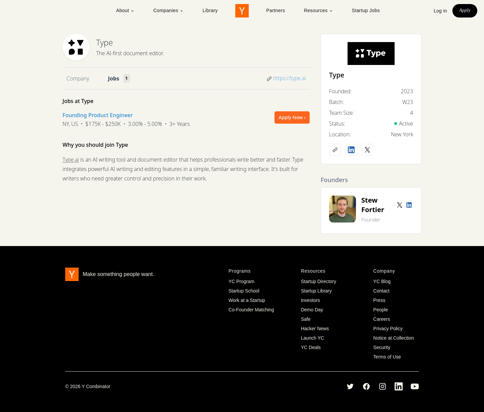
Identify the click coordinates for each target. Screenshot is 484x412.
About (125, 10)
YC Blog (382, 281)
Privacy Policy (388, 328)
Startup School (244, 291)
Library (210, 10)
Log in (440, 10)
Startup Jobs (366, 10)
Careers (381, 319)
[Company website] (335, 150)
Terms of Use (387, 356)
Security (382, 347)
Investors (310, 300)
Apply (465, 10)
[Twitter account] (400, 205)
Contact (381, 291)
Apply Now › (292, 117)
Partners (275, 10)
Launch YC (312, 338)
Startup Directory (318, 281)
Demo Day (312, 309)
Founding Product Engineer (98, 115)
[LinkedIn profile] (351, 150)
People (380, 309)
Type (104, 42)
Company (78, 78)
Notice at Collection (393, 338)
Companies (168, 10)
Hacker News (315, 328)
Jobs (113, 78)
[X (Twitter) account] (367, 150)
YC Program (241, 281)
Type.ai (71, 159)
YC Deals (311, 347)
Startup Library (316, 291)
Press (379, 300)
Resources (318, 10)
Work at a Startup (247, 300)
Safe (306, 319)
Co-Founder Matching (251, 309)
